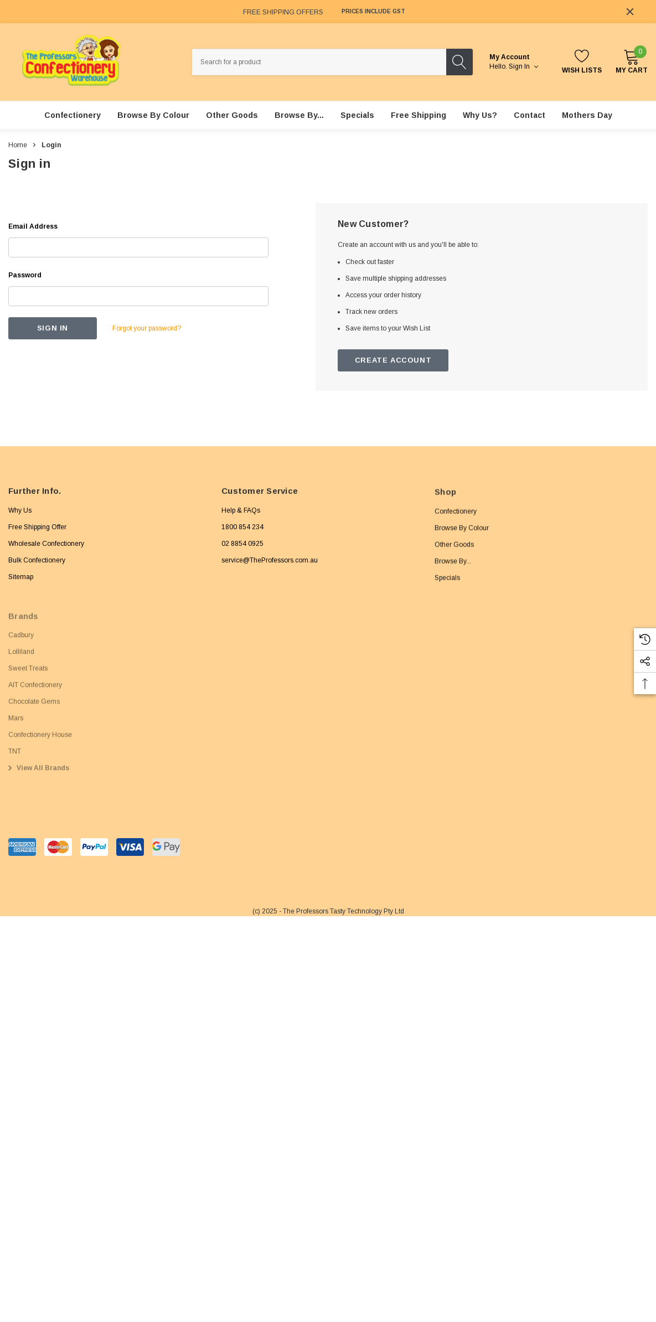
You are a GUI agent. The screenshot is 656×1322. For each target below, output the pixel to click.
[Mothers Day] (587, 115)
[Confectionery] (72, 115)
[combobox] (319, 62)
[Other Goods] (232, 115)
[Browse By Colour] (153, 115)
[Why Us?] (479, 115)
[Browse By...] (299, 115)
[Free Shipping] (418, 115)
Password (25, 275)
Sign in (523, 66)
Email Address (33, 226)
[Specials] (357, 115)
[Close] (630, 11)
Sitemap (20, 584)
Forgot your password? (146, 328)
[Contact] (529, 115)
